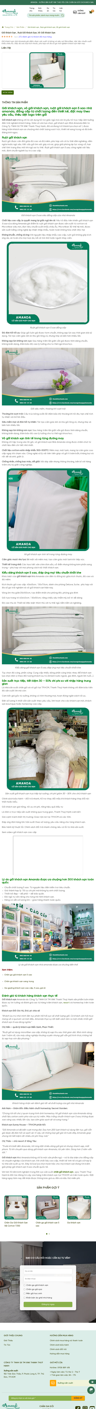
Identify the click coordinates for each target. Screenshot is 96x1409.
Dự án (48, 10)
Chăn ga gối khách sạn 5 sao (47, 1224)
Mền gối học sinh (33, 1293)
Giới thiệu (40, 10)
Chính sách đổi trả (58, 1349)
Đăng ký (78, 1398)
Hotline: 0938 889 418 (60, 1368)
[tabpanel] (16, 1212)
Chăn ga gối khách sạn (36, 1285)
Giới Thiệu (8, 1341)
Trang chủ (31, 10)
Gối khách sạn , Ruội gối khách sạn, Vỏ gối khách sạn (49, 27)
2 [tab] (49, 1234)
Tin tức (54, 10)
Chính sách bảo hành (59, 1345)
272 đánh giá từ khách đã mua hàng (35, 37)
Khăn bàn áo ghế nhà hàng (38, 1298)
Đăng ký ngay (48, 1304)
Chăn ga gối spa (33, 1289)
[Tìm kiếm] (62, 15)
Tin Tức (7, 1345)
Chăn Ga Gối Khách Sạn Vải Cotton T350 (16, 1224)
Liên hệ (61, 10)
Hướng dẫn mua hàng (60, 1354)
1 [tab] (46, 1234)
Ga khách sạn (73, 1223)
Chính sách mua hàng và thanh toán (66, 1341)
